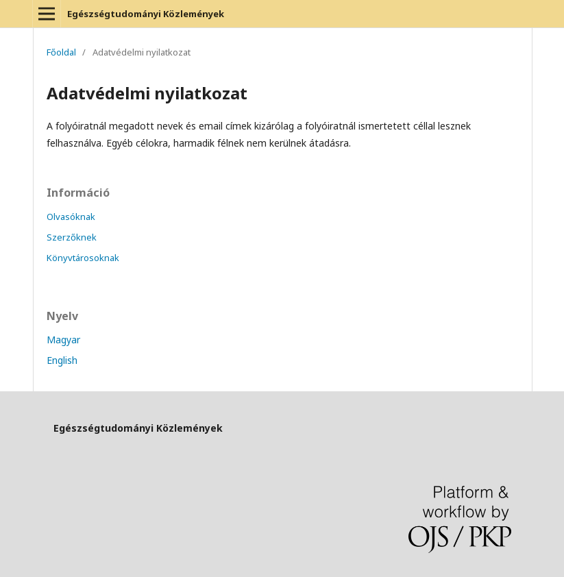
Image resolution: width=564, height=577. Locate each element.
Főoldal (61, 52)
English (62, 360)
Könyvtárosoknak (83, 257)
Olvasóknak (71, 216)
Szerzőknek (72, 237)
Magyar (63, 339)
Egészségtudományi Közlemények (145, 14)
